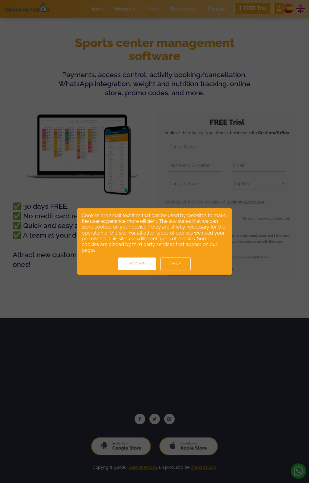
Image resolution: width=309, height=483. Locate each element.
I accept (137, 264)
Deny (175, 264)
